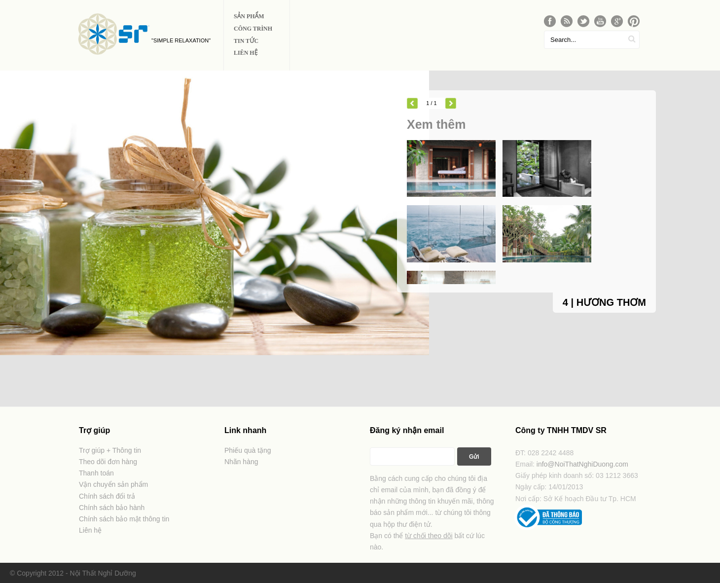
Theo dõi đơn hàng (108, 462)
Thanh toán (96, 473)
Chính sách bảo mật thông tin (124, 519)
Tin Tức (246, 40)
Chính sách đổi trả (107, 496)
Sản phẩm (249, 16)
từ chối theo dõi (428, 536)
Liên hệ (90, 530)
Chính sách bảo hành (111, 507)
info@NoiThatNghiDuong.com (582, 464)
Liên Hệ (245, 52)
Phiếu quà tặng (247, 450)
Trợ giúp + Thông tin (110, 450)
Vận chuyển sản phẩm (113, 484)
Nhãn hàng (241, 462)
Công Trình (253, 28)
